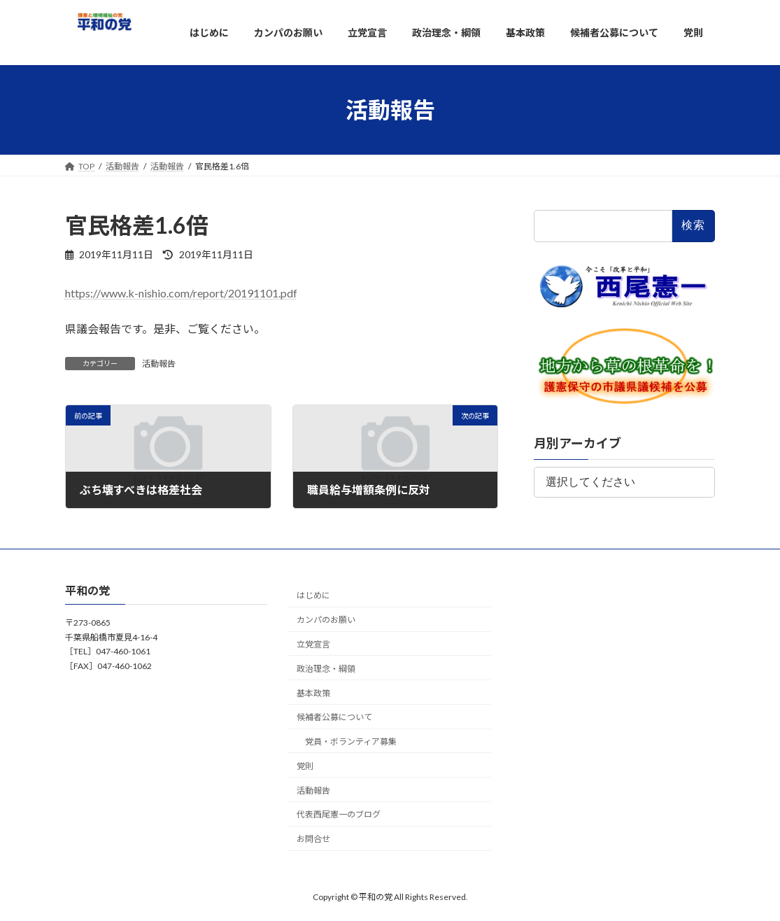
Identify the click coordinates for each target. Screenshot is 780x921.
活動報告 (159, 363)
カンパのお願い (326, 619)
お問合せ (313, 839)
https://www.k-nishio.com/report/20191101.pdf (181, 293)
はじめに (313, 595)
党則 (305, 766)
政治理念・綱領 (326, 668)
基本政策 (313, 692)
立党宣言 (313, 644)
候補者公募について (334, 717)
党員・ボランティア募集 (351, 741)
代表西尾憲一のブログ (339, 814)
